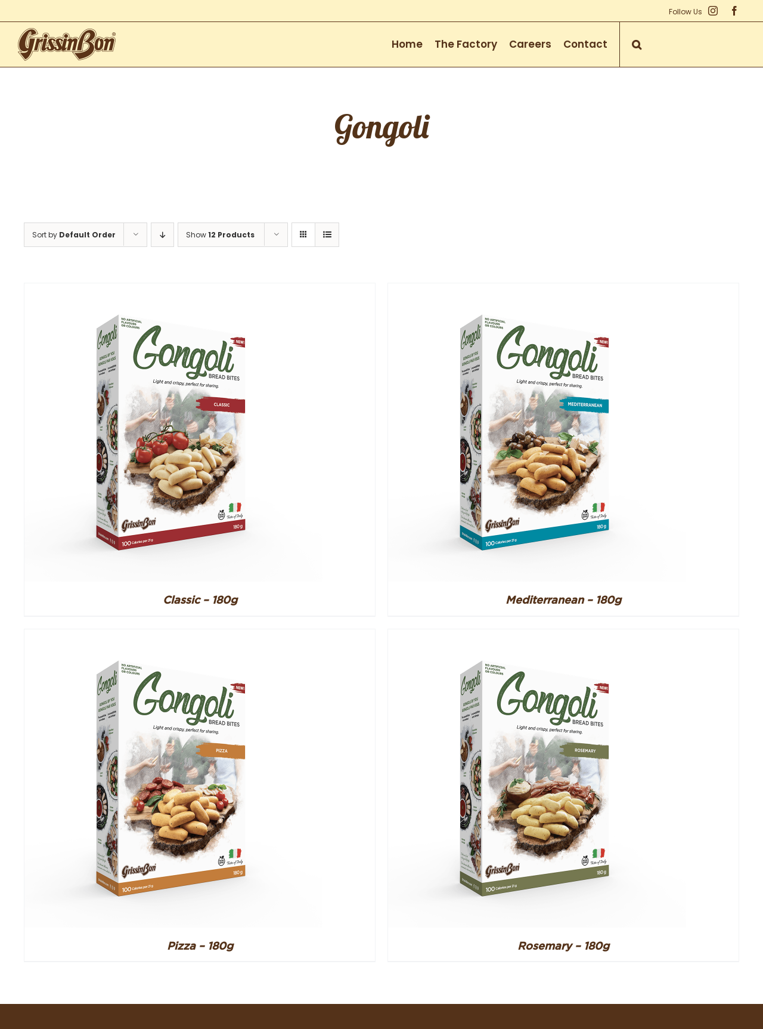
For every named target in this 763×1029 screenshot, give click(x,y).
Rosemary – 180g (563, 945)
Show (220, 235)
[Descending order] (162, 235)
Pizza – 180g (200, 945)
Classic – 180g (200, 599)
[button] (636, 44)
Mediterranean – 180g (563, 599)
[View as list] (327, 234)
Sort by (74, 235)
